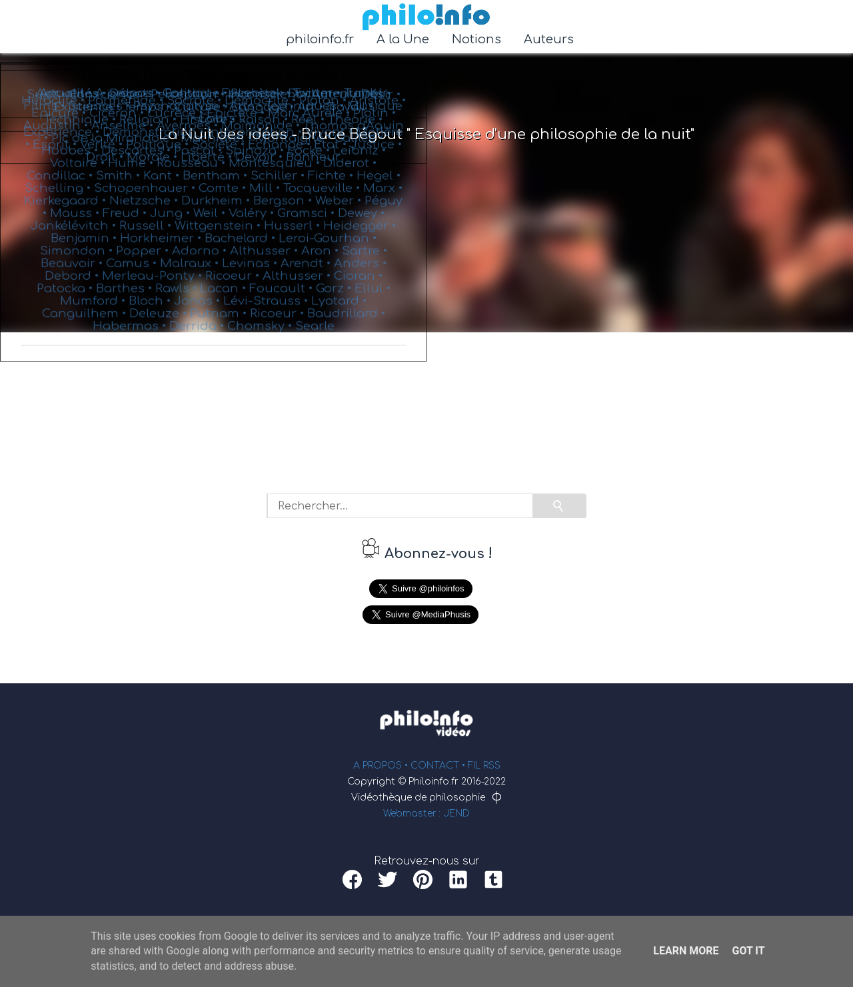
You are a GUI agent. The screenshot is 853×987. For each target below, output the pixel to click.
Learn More (685, 950)
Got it (748, 950)
